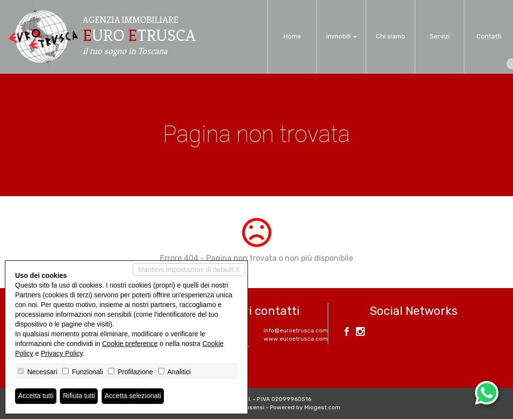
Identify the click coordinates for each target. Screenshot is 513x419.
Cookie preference (130, 343)
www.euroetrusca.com (296, 338)
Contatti (489, 36)
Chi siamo (390, 36)
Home (292, 36)
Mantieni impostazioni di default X (189, 269)
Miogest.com (322, 407)
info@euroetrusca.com (296, 330)
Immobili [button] (341, 36)
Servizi (440, 36)
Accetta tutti (35, 396)
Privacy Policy (62, 353)
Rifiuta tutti (79, 396)
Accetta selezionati (133, 396)
